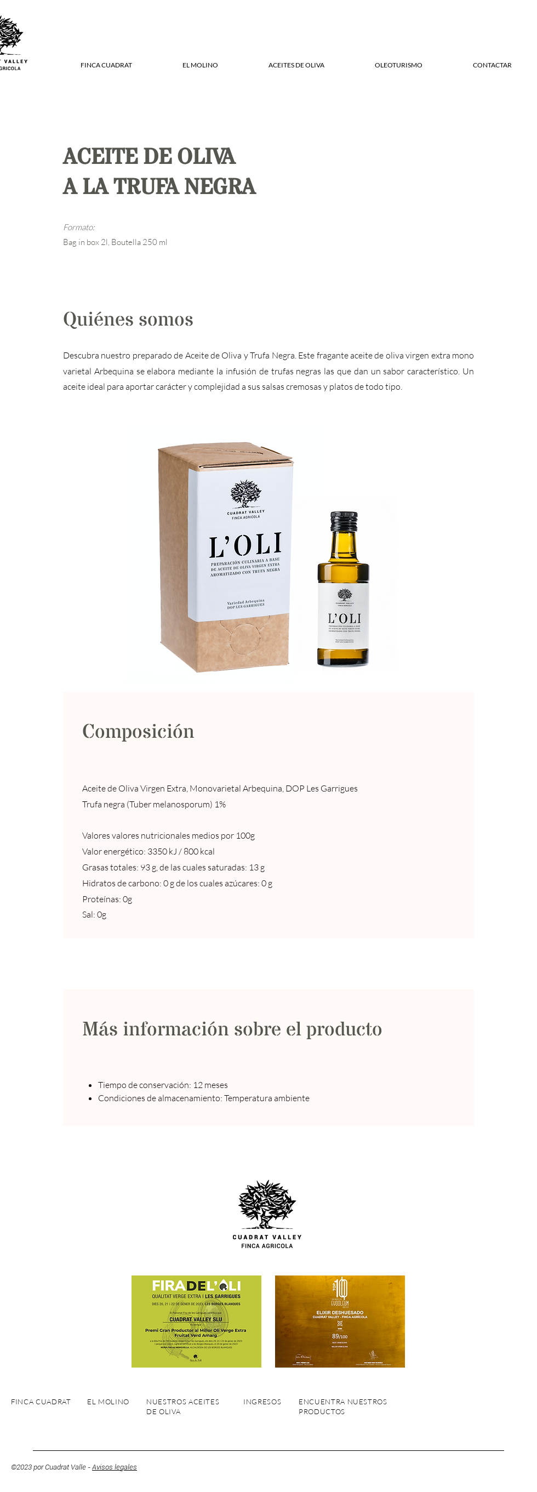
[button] (106, 65)
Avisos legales (114, 1467)
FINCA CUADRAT (41, 1401)
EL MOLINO (108, 1401)
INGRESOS (262, 1401)
